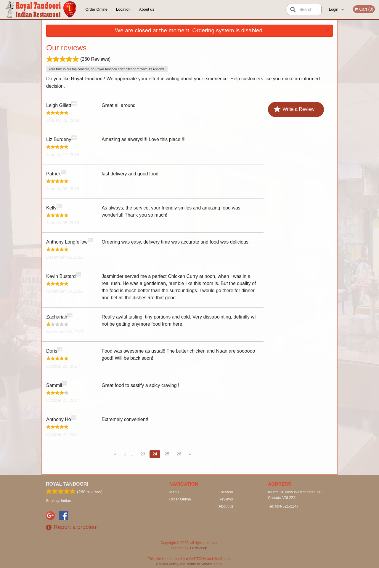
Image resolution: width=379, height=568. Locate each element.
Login (333, 9)
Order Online (96, 9)
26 (178, 454)
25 (167, 454)
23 (143, 454)
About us (146, 9)
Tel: (283, 506)
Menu (174, 492)
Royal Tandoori (67, 484)
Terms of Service (199, 564)
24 (154, 454)
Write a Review (294, 109)
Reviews (226, 499)
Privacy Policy (167, 564)
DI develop (198, 548)
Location (123, 9)
